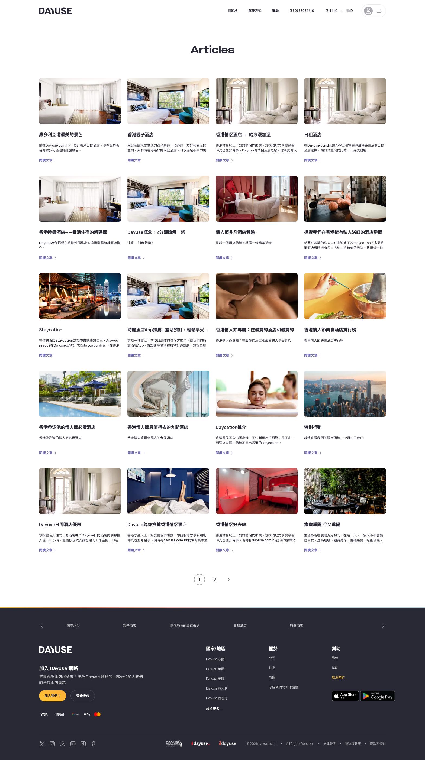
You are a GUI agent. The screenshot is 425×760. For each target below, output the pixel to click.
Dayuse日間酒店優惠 (60, 525)
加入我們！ (52, 695)
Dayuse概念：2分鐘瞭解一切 (156, 232)
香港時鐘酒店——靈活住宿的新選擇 (73, 232)
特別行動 (312, 427)
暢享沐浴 (73, 625)
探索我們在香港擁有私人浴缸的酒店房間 (343, 232)
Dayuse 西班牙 (217, 698)
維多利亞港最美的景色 (60, 135)
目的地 (232, 10)
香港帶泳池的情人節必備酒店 (67, 427)
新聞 (272, 677)
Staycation (50, 330)
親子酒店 (129, 625)
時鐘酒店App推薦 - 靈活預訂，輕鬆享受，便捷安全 (176, 330)
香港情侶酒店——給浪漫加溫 (243, 135)
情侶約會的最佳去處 (184, 625)
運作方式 (254, 10)
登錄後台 (82, 695)
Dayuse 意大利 (217, 688)
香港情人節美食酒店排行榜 (330, 330)
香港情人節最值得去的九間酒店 (157, 427)
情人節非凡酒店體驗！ (237, 232)
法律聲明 (329, 743)
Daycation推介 (231, 427)
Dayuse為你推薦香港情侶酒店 (157, 525)
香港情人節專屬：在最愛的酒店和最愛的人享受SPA (265, 330)
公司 (272, 658)
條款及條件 (378, 743)
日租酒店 (312, 135)
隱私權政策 (353, 743)
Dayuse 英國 (215, 669)
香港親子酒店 (140, 135)
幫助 (275, 10)
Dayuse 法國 (215, 659)
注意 (272, 667)
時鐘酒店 (296, 625)
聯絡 (335, 658)
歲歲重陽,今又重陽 (322, 525)
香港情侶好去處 (231, 525)
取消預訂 (338, 677)
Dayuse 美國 (215, 678)
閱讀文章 (46, 160)
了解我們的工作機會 (283, 687)
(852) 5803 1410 (301, 10)
